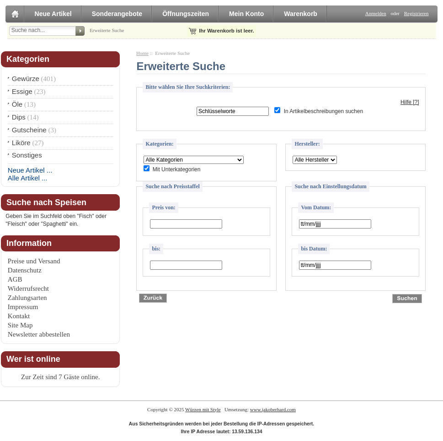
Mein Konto (246, 13)
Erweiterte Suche (107, 30)
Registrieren (416, 13)
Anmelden (375, 13)
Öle (17, 104)
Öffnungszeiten (185, 13)
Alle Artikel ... (28, 178)
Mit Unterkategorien (177, 169)
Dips (19, 117)
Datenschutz (25, 270)
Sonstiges (27, 155)
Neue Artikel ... (30, 170)
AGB (15, 279)
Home (142, 53)
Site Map (20, 325)
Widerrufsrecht (28, 288)
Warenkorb (300, 13)
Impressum (23, 306)
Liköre (21, 143)
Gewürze (25, 78)
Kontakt (19, 316)
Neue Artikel (53, 13)
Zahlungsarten (27, 297)
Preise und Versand (34, 261)
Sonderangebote (117, 13)
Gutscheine (29, 130)
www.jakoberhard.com (273, 409)
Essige (22, 91)
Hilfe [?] (409, 102)
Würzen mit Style (203, 409)
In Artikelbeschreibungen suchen (323, 111)
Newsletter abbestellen (39, 334)
